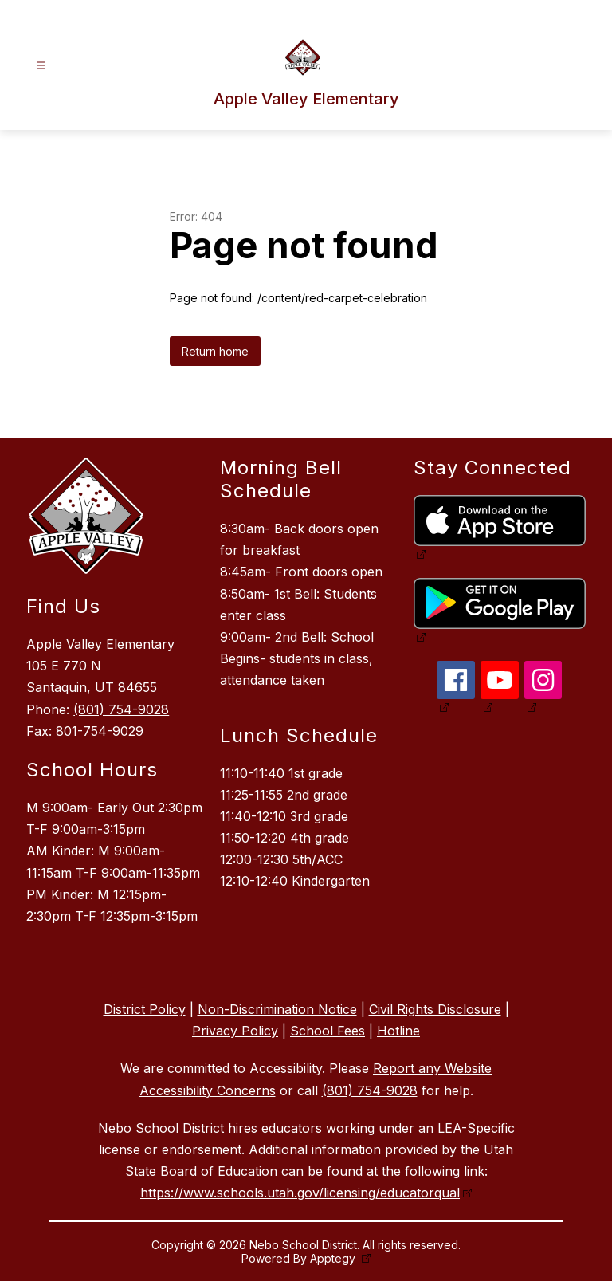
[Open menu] (41, 66)
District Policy (145, 1009)
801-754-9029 (99, 731)
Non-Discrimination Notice (277, 1009)
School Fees (327, 1031)
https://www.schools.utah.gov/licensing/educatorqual (300, 1192)
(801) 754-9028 (121, 709)
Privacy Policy (235, 1031)
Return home (215, 351)
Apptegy (334, 1258)
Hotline (398, 1031)
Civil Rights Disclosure (435, 1009)
